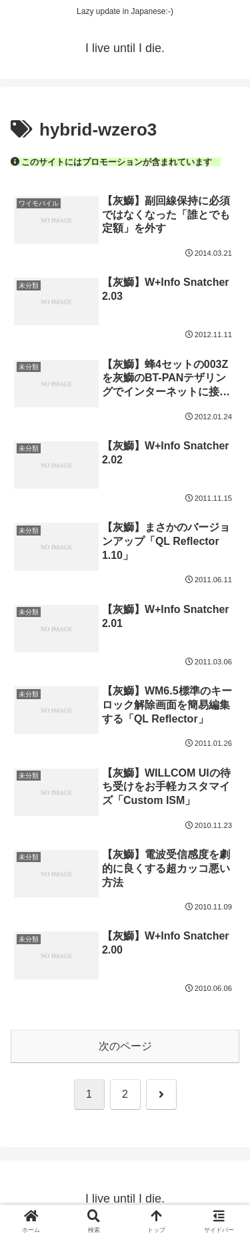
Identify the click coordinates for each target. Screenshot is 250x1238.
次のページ (125, 1046)
